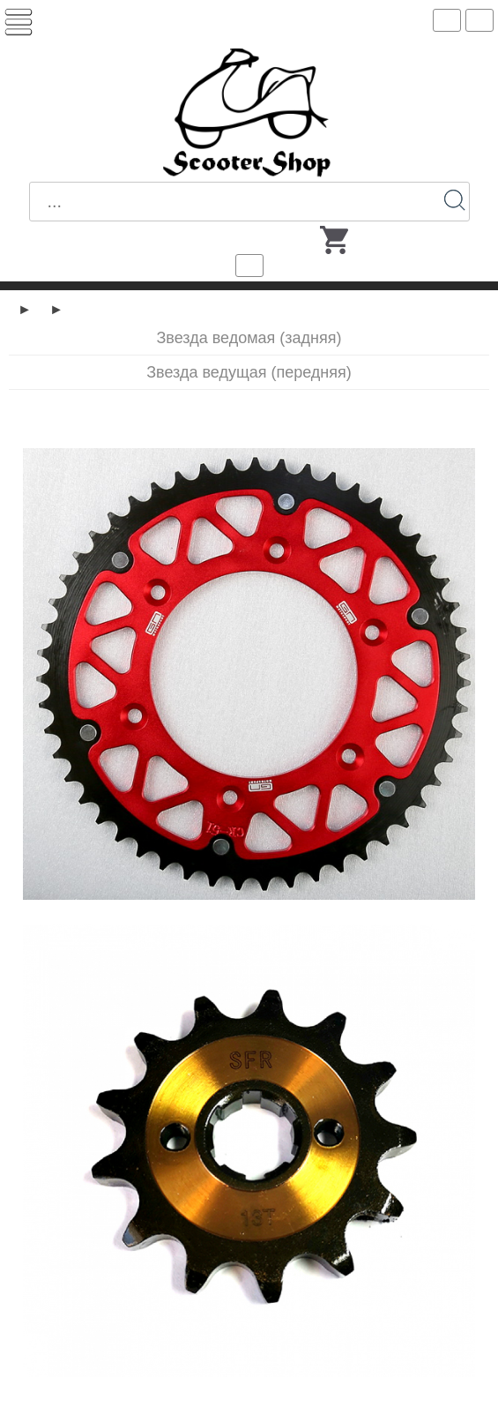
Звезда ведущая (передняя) (249, 372)
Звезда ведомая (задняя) (248, 338)
